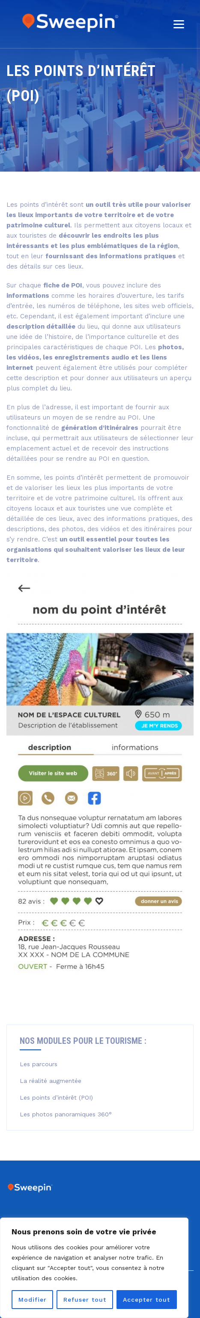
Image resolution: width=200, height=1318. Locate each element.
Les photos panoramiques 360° (66, 1114)
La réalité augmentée (50, 1080)
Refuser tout (84, 1299)
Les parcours (38, 1064)
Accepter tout (146, 1299)
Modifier (32, 1299)
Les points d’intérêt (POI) (56, 1097)
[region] (94, 1268)
